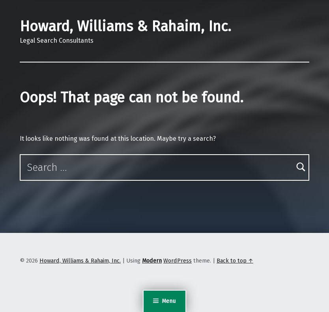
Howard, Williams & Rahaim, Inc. (125, 26)
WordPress (177, 260)
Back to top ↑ (235, 260)
